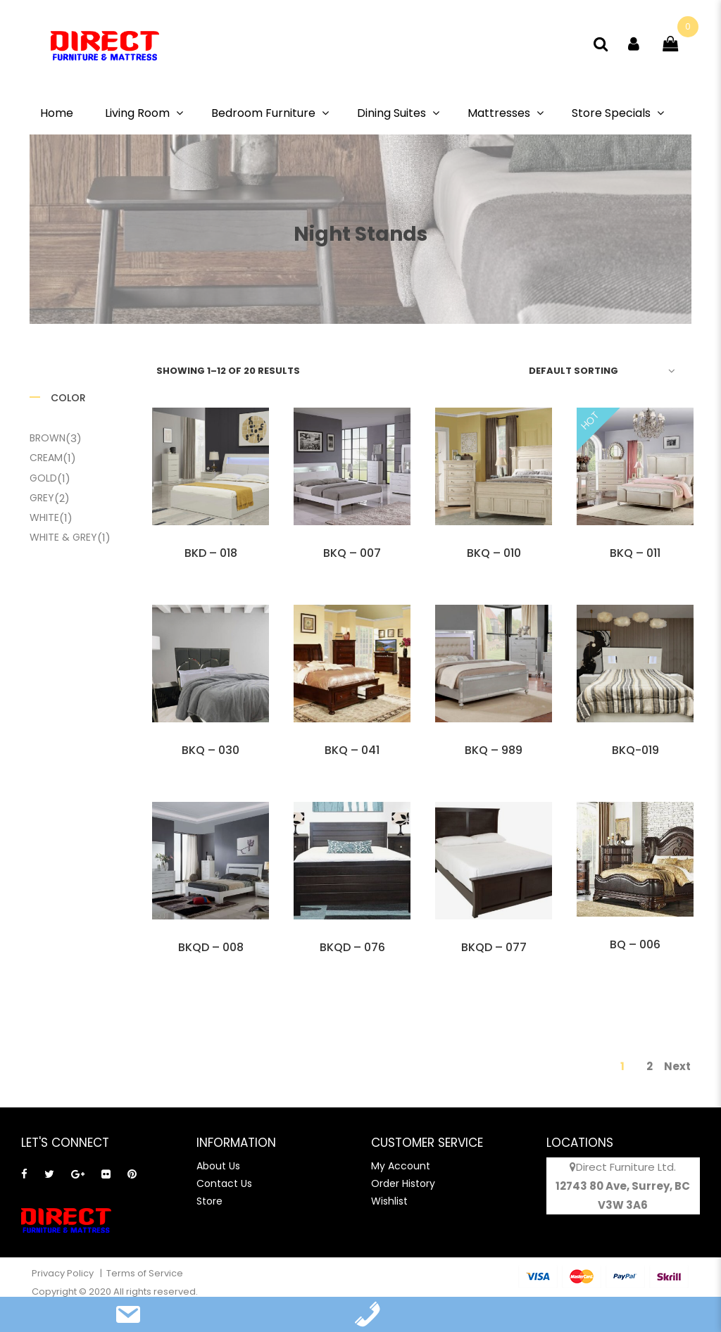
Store (209, 1201)
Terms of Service (144, 1273)
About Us (218, 1166)
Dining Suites (391, 113)
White (44, 517)
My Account (400, 1166)
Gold (43, 478)
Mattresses (499, 113)
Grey (42, 498)
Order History (403, 1183)
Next (677, 1066)
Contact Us (224, 1183)
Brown (47, 438)
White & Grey (63, 537)
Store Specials (611, 113)
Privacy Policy (64, 1273)
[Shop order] (599, 370)
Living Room (137, 113)
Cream (46, 458)
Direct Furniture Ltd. (626, 1167)
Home (56, 113)
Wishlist (389, 1201)
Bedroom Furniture (263, 113)
